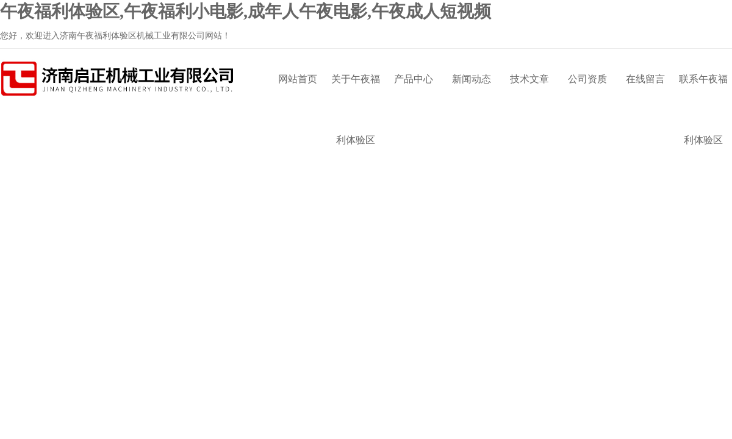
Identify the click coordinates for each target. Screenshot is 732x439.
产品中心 (413, 79)
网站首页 (297, 79)
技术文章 (529, 79)
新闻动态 (471, 79)
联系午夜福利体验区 (703, 92)
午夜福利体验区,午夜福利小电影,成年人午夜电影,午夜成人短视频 (245, 11)
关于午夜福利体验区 (355, 92)
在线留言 (645, 79)
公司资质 (587, 79)
